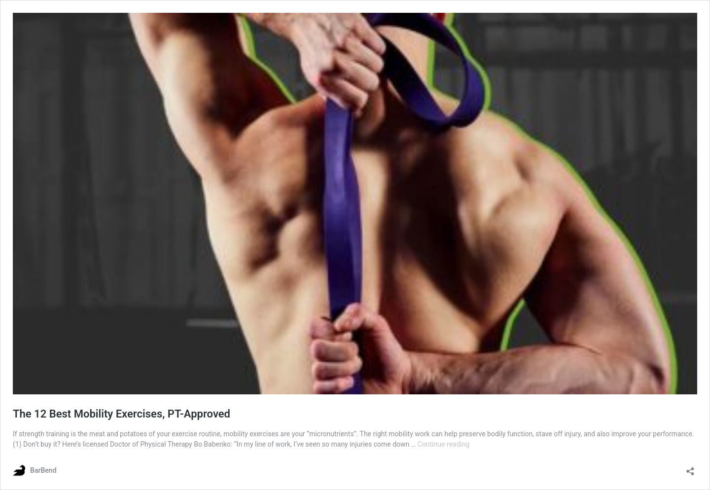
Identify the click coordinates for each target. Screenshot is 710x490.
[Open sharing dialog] (690, 468)
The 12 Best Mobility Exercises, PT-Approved (121, 414)
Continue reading (444, 444)
